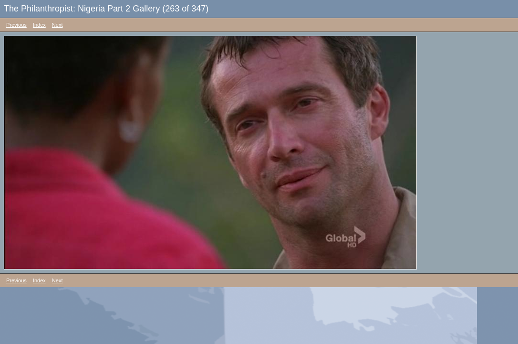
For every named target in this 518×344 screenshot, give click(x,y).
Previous (16, 25)
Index (39, 25)
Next (57, 25)
